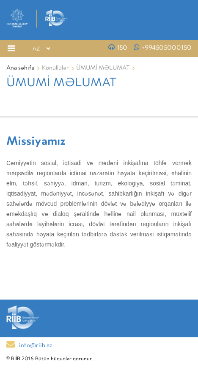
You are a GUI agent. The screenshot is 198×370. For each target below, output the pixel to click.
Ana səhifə (20, 68)
